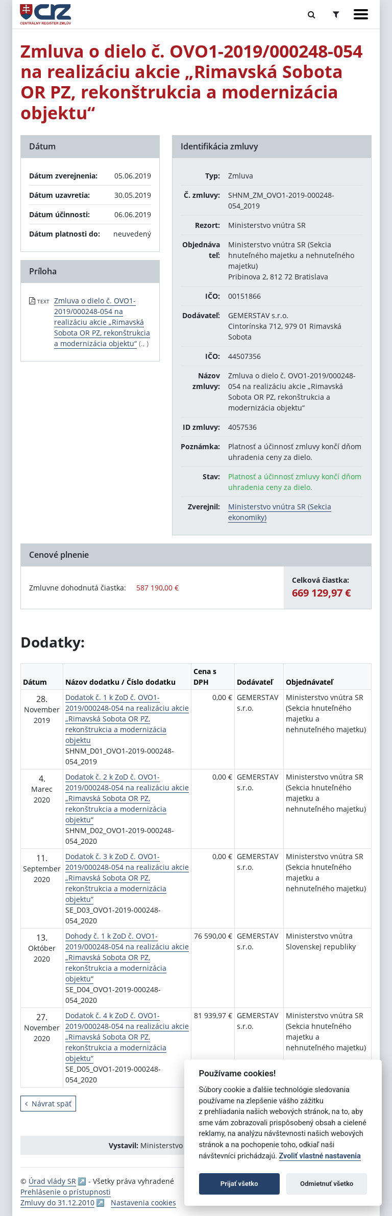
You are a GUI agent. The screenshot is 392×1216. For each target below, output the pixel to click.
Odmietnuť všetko (326, 1183)
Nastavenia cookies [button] (143, 1202)
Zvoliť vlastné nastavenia (320, 1156)
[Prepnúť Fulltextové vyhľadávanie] (311, 14)
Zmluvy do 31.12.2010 (57, 1202)
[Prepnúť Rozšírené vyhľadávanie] (336, 14)
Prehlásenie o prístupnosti (65, 1192)
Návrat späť (48, 1103)
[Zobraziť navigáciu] (361, 14)
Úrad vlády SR (52, 1181)
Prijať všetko (239, 1183)
